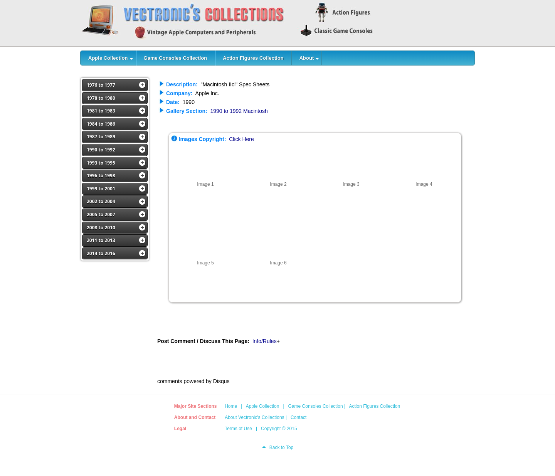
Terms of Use (238, 428)
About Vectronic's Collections (254, 417)
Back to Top (281, 447)
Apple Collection (262, 406)
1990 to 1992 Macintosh (238, 111)
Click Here (241, 139)
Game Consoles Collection (315, 406)
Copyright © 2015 (279, 428)
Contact (298, 417)
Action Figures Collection (374, 406)
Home (231, 406)
